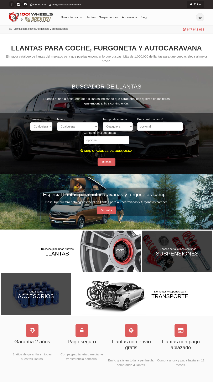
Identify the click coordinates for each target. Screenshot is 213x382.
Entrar (195, 4)
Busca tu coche (71, 17)
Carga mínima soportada (100, 132)
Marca (61, 119)
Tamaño (35, 119)
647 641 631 (193, 29)
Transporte (170, 294)
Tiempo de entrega (115, 119)
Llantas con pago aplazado (181, 344)
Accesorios (129, 17)
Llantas (90, 17)
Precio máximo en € (150, 119)
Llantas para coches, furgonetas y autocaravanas (41, 28)
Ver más (106, 210)
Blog (143, 17)
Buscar (106, 162)
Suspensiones (108, 17)
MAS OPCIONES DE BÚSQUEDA (106, 150)
